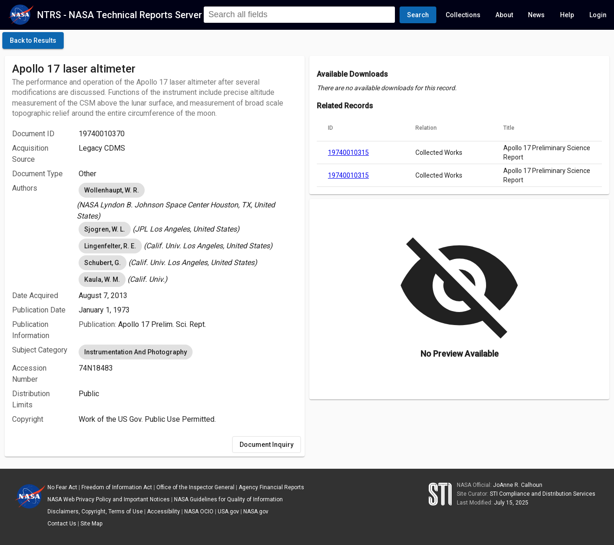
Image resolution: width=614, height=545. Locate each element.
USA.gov (228, 511)
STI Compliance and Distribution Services (542, 494)
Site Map (91, 523)
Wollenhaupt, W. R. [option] (112, 190)
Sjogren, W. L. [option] (105, 229)
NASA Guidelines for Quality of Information (228, 499)
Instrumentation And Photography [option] (136, 352)
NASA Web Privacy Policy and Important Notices (108, 499)
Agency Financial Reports (271, 487)
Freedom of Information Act (116, 487)
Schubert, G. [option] (103, 262)
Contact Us (61, 523)
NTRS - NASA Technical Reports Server (119, 14)
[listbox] (188, 201)
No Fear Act (62, 487)
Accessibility (163, 511)
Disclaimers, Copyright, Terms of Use (95, 511)
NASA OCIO (199, 511)
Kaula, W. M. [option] (102, 279)
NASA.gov (255, 511)
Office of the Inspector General (195, 487)
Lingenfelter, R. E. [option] (110, 246)
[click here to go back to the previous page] (33, 40)
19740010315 (348, 152)
